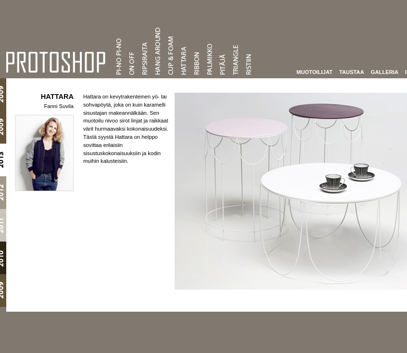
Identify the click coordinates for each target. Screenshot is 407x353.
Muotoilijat (309, 71)
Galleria (379, 71)
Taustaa (345, 71)
